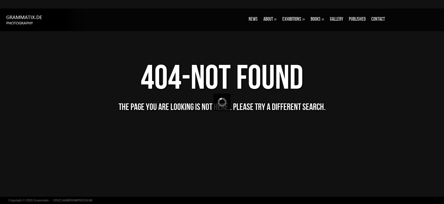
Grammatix (41, 200)
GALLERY (336, 19)
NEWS (253, 19)
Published (357, 19)
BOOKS (317, 19)
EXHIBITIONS (293, 19)
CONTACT (378, 19)
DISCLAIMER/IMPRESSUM (73, 200)
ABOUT (270, 19)
